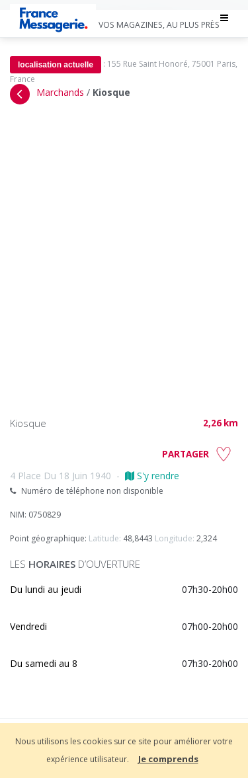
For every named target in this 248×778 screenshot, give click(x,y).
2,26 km (220, 423)
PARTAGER (185, 454)
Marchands (60, 92)
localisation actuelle (55, 64)
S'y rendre (152, 475)
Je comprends (168, 759)
